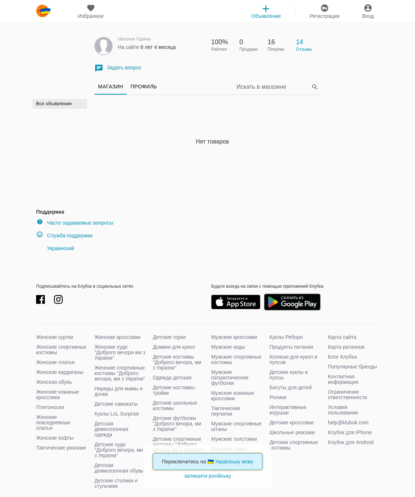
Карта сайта (342, 337)
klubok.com (43, 11)
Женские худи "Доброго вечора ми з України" (119, 352)
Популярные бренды (352, 367)
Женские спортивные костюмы (61, 349)
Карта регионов (346, 347)
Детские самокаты (115, 404)
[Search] (273, 87)
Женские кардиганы (59, 372)
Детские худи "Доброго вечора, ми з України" (118, 449)
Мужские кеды (228, 347)
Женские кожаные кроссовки (57, 394)
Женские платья (55, 362)
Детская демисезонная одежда (111, 429)
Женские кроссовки (117, 337)
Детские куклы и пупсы (288, 375)
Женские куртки (54, 337)
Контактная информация (343, 379)
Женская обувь (54, 382)
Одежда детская (172, 378)
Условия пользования (343, 410)
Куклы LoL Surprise (116, 414)
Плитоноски (50, 407)
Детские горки (169, 337)
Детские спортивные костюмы (293, 445)
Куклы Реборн (286, 337)
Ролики (277, 397)
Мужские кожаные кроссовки (232, 395)
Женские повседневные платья (53, 422)
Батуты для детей (290, 387)
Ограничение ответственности (347, 394)
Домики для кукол (174, 347)
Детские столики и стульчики (115, 483)
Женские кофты (55, 438)
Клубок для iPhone (350, 432)
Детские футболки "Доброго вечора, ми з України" (177, 423)
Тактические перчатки (225, 411)
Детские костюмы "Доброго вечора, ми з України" (177, 362)
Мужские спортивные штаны (236, 426)
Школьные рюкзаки (292, 432)
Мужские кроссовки (234, 337)
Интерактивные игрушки (287, 410)
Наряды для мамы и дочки (118, 391)
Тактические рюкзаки (61, 448)
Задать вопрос (117, 68)
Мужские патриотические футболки (230, 377)
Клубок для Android (350, 442)
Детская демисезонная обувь (118, 468)
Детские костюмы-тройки (174, 390)
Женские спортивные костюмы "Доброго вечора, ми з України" (119, 373)
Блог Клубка (342, 357)
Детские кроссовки (291, 422)
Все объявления (54, 103)
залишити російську (207, 476)
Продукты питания (291, 347)
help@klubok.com (348, 422)
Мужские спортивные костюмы (236, 359)
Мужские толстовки (234, 439)
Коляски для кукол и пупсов (293, 359)
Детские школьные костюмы (175, 405)
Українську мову (234, 461)
